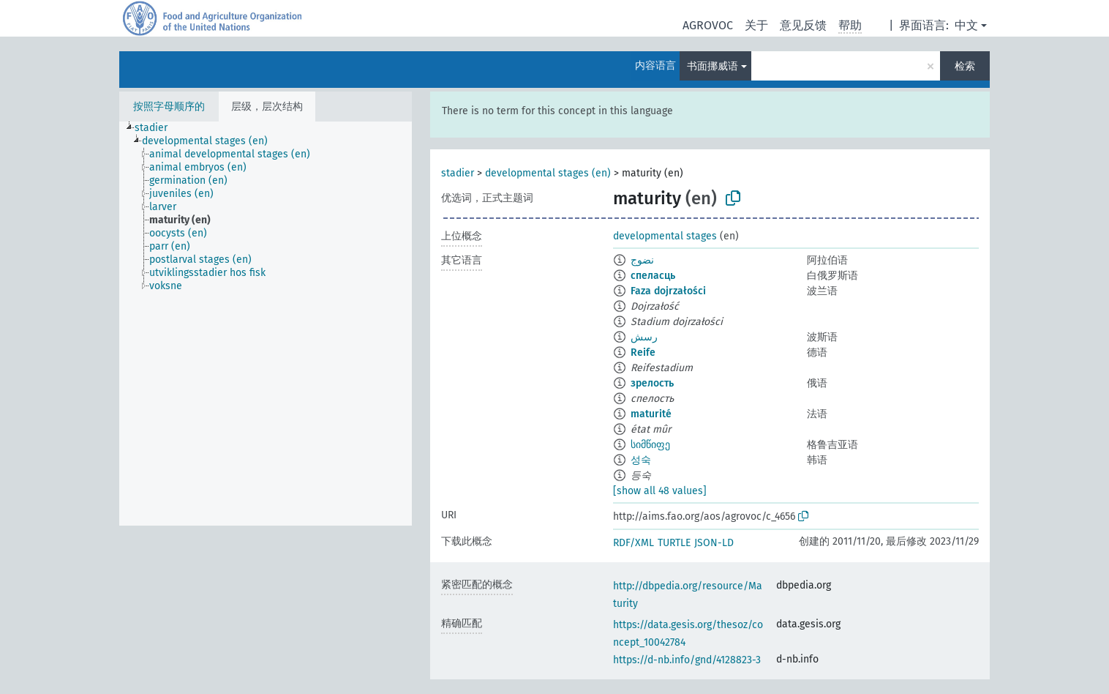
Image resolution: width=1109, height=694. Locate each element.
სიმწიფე (650, 445)
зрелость (652, 383)
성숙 (641, 460)
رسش (644, 337)
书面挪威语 (712, 66)
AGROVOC (708, 25)
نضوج (642, 260)
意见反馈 (803, 25)
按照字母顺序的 (169, 106)
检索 (965, 66)
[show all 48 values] (660, 491)
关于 (756, 25)
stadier (457, 173)
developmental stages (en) (548, 173)
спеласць (653, 275)
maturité (651, 414)
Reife (643, 352)
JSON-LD (714, 543)
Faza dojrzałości (668, 291)
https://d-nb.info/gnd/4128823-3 (687, 660)
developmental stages (665, 236)
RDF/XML (633, 543)
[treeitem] (157, 128)
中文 (966, 25)
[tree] (265, 324)
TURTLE (674, 543)
